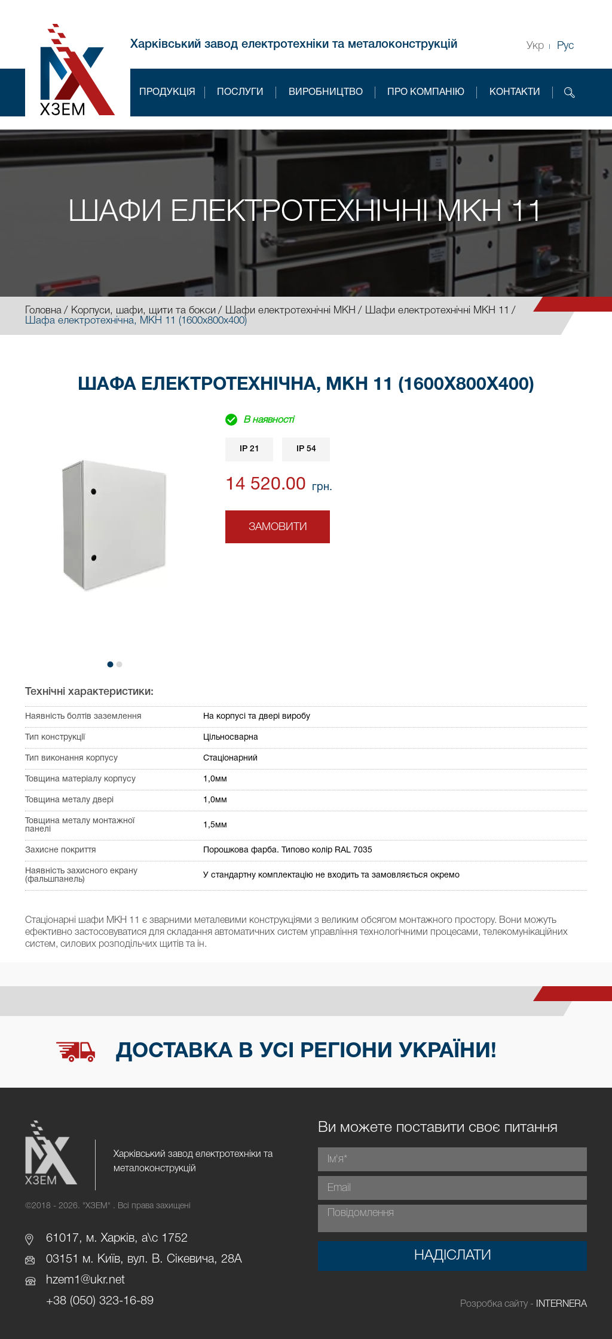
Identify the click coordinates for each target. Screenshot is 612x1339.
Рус (565, 46)
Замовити (278, 527)
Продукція (167, 92)
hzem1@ (68, 1280)
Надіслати (452, 1256)
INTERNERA (561, 1304)
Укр (535, 46)
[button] (111, 664)
